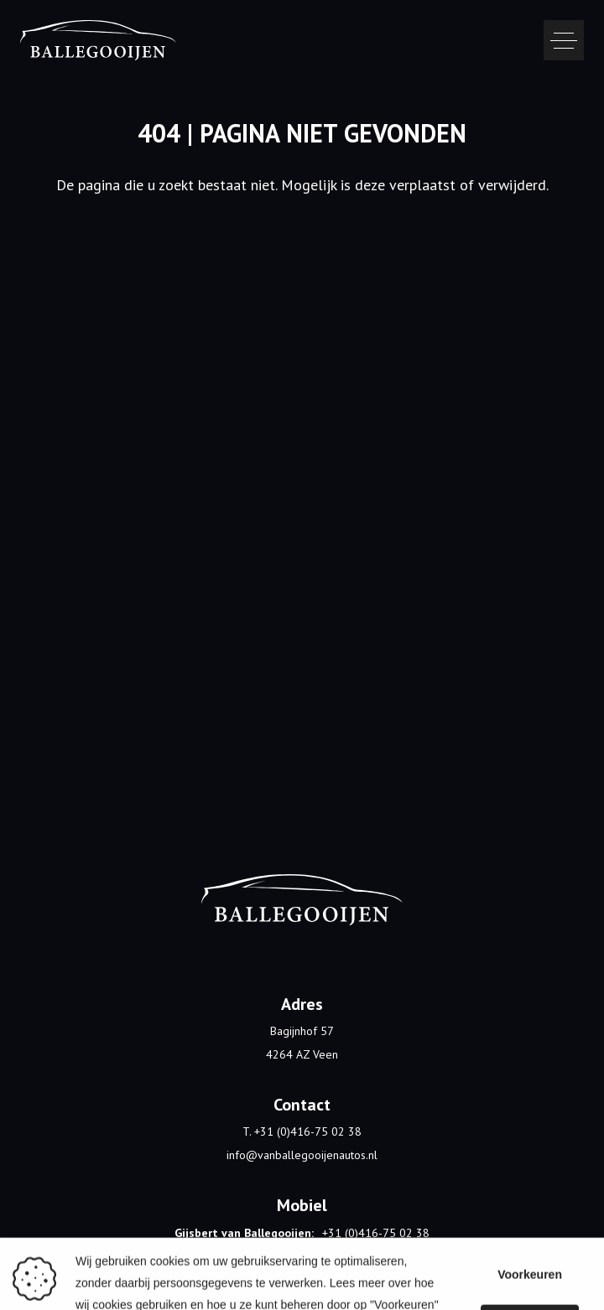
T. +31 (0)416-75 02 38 (302, 1131)
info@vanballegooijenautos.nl (302, 1154)
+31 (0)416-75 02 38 (376, 1232)
